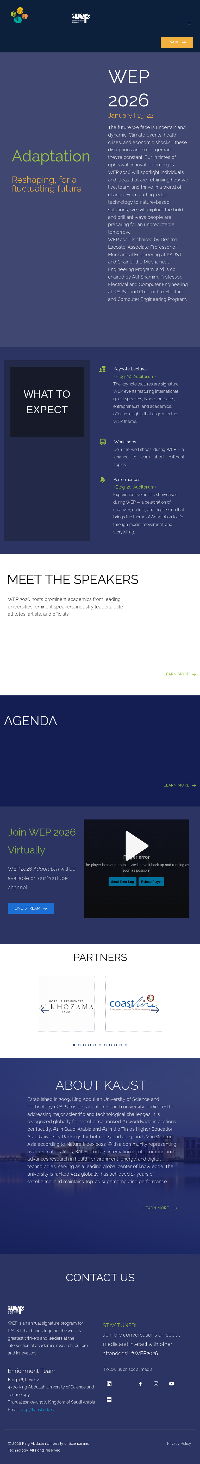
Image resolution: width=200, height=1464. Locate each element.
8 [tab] (110, 1045)
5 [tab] (94, 1045)
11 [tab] (126, 1045)
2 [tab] (79, 1045)
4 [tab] (89, 1045)
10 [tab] (121, 1045)
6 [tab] (100, 1045)
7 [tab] (105, 1045)
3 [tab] (84, 1045)
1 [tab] (74, 1045)
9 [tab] (115, 1045)
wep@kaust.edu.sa (37, 1409)
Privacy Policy (179, 1443)
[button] (186, 20)
